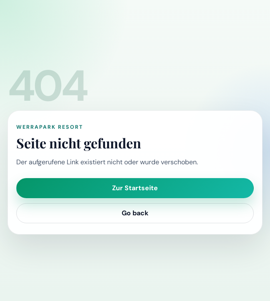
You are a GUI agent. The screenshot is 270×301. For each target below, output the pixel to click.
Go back (135, 213)
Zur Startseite (135, 188)
